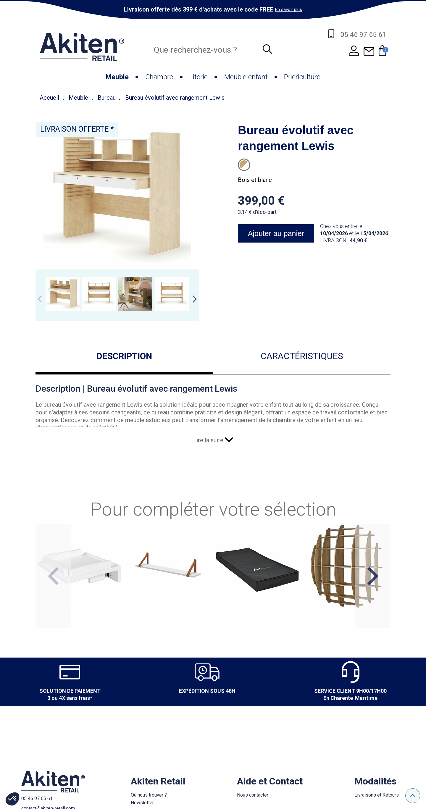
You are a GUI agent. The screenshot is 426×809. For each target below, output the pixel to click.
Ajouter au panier (276, 233)
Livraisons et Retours (376, 795)
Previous (40, 299)
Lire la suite (213, 440)
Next (195, 299)
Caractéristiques (302, 356)
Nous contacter (252, 795)
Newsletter (142, 802)
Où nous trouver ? (149, 795)
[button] (12, 799)
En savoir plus (288, 9)
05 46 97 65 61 (37, 798)
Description (124, 356)
